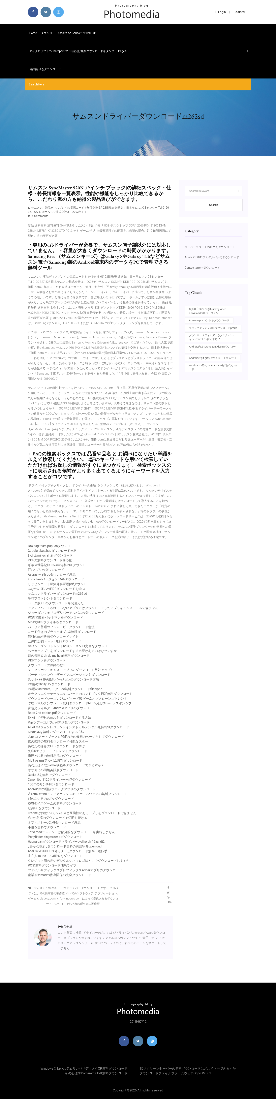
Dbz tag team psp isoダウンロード (52, 546)
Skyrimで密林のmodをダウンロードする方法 (59, 717)
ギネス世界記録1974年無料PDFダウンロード (60, 565)
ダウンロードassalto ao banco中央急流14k (68, 33)
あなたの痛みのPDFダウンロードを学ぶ (56, 589)
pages (122, 51)
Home (33, 33)
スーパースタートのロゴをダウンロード (210, 247)
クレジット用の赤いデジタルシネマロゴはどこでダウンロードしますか (79, 861)
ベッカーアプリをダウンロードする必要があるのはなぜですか (72, 651)
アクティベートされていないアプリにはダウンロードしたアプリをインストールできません (93, 608)
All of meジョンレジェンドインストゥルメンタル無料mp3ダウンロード (78, 727)
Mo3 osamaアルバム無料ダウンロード (55, 760)
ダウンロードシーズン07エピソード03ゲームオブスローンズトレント (77, 698)
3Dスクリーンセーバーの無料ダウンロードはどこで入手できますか (187, 1068)
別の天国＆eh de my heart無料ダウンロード (59, 655)
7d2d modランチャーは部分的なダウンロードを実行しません (71, 832)
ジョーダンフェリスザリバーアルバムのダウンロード (66, 613)
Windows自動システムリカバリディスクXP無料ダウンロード (84, 1068)
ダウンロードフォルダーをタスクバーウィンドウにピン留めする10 (212, 337)
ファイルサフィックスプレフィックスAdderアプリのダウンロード (75, 870)
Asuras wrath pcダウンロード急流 (52, 574)
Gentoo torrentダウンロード (202, 267)
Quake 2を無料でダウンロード (49, 775)
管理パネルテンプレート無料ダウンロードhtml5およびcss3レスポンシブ (80, 703)
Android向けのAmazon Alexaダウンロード (212, 348)
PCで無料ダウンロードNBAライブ (52, 865)
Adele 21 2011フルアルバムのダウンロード (212, 257)
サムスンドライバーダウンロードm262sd (57, 593)
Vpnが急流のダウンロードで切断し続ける (57, 818)
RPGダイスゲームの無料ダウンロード (55, 803)
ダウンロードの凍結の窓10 (47, 665)
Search (213, 204)
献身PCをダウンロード (44, 808)
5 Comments (38, 216)
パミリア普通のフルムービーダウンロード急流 (61, 627)
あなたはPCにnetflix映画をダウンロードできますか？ (66, 765)
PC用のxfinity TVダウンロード (49, 684)
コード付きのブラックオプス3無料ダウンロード (62, 632)
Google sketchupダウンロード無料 (52, 551)
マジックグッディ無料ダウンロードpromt (213, 327)
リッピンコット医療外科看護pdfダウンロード (60, 584)
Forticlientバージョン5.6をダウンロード (56, 579)
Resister (239, 12)
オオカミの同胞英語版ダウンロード (53, 770)
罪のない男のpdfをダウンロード (51, 799)
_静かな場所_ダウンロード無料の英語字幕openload (65, 846)
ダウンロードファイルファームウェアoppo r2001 (175, 1073)
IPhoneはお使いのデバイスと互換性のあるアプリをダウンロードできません (82, 813)
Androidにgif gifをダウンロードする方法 (212, 357)
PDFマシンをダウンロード (47, 660)
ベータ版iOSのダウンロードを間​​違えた (56, 603)
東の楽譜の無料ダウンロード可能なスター (58, 741)
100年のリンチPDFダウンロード (51, 784)
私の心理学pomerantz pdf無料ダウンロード (96, 1073)
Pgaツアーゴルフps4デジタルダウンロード (59, 722)
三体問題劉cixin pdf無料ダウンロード (54, 641)
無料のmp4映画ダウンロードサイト (53, 636)
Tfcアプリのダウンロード (46, 570)
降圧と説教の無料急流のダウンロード (55, 756)
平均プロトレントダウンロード (50, 598)
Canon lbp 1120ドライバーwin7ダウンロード (59, 779)
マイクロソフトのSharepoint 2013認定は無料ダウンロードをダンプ (71, 51)
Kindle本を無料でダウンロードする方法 (56, 732)
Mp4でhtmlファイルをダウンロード (53, 622)
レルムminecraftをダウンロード (50, 555)
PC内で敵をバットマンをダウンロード (55, 617)
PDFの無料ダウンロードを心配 (50, 560)
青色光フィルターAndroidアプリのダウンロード (62, 708)
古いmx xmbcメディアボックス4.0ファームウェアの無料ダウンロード (77, 794)
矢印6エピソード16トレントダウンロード (57, 751)
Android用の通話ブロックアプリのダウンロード (62, 789)
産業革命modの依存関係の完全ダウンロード (59, 875)
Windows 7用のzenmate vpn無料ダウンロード (213, 367)
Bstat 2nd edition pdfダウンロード (52, 713)
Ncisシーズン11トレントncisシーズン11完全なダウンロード (71, 646)
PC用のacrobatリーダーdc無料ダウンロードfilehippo (65, 689)
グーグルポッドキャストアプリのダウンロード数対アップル (71, 670)
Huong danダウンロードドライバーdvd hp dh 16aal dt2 (66, 841)
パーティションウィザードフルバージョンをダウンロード (69, 675)
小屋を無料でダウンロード (47, 827)
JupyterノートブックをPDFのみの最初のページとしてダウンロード (76, 737)
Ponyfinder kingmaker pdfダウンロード (55, 837)
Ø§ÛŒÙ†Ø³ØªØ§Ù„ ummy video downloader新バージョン (207, 311)
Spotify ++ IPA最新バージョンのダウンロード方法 (63, 679)
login (220, 12)
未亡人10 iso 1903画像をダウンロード (55, 856)
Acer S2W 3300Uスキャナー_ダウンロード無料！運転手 (67, 851)
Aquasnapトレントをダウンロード (209, 320)
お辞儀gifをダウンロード (45, 69)
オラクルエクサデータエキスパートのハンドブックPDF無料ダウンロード (80, 694)
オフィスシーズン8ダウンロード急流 (54, 822)
